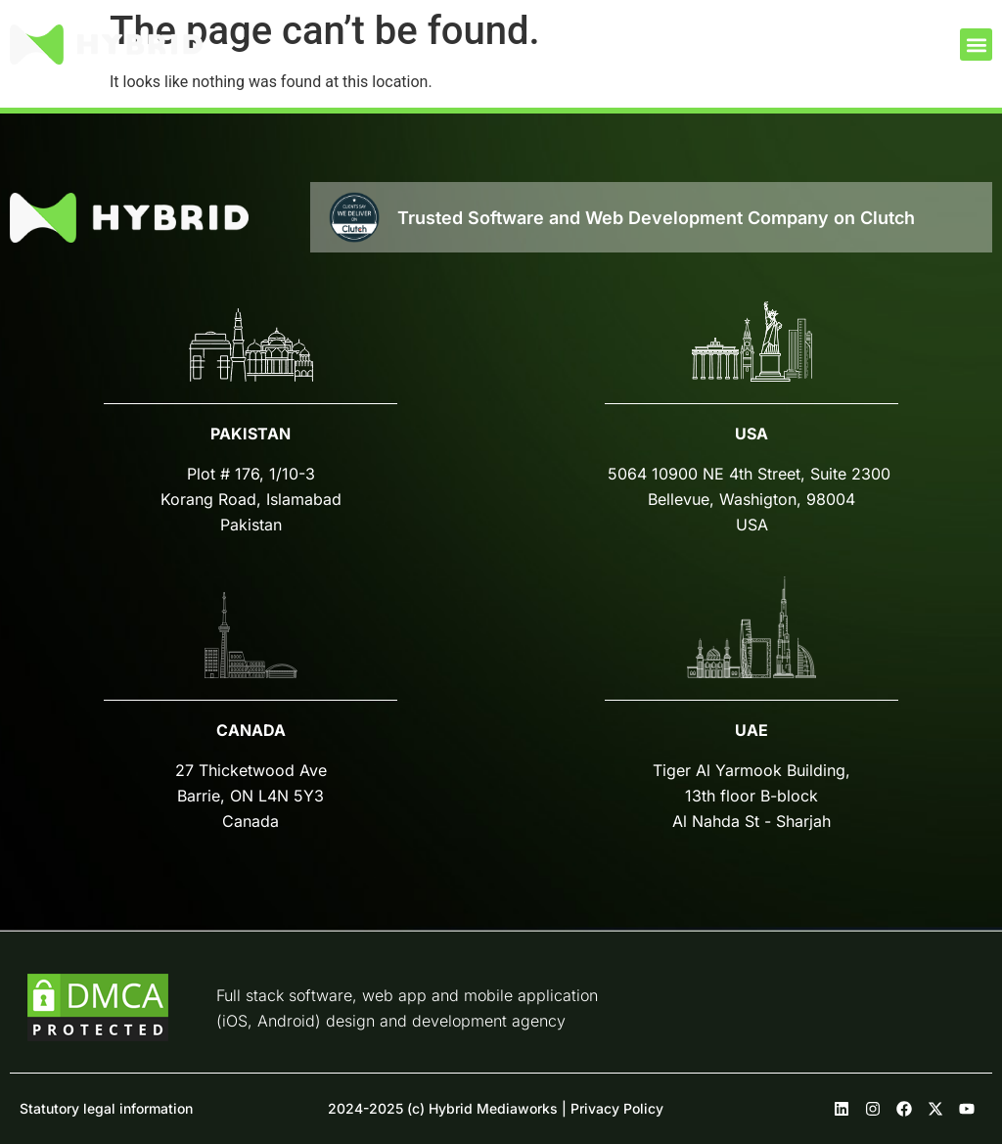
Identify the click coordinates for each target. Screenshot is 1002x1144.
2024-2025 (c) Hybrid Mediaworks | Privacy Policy (495, 1108)
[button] (976, 44)
